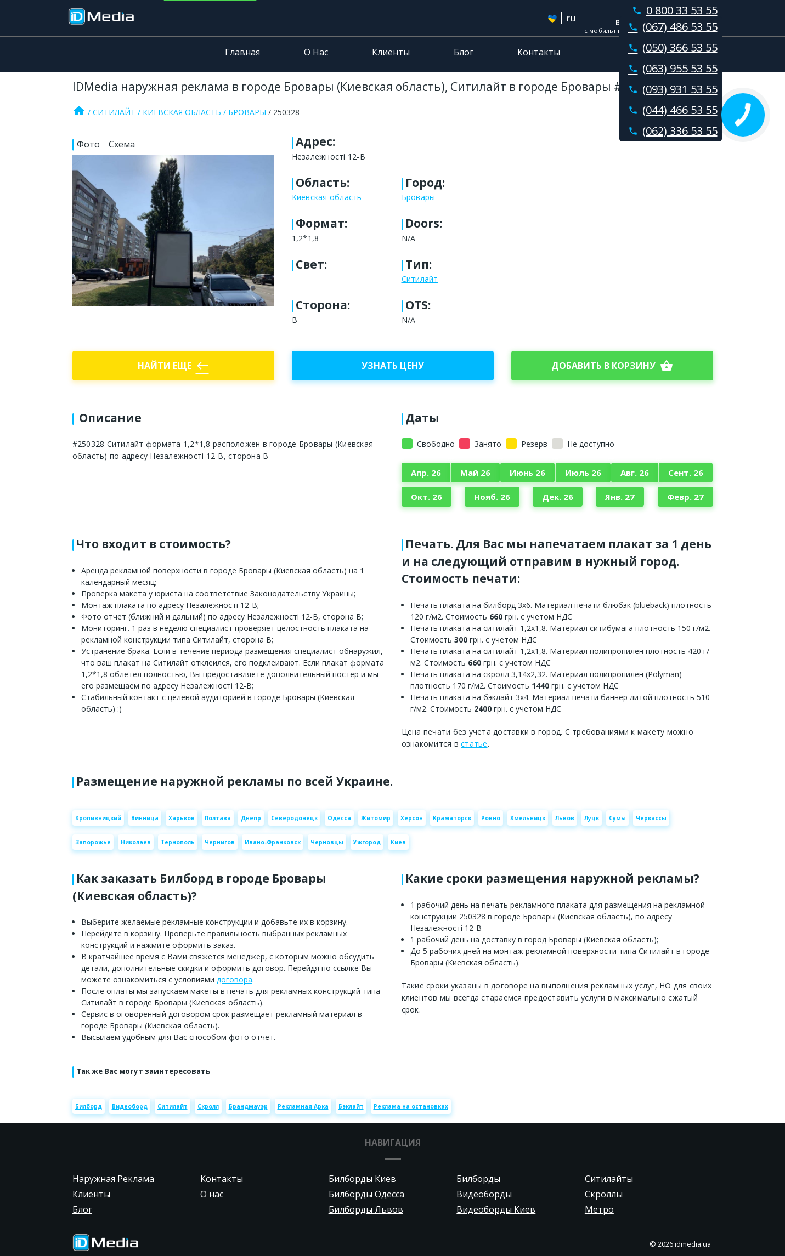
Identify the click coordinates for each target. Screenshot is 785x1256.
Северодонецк (294, 818)
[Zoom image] (173, 230)
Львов (564, 818)
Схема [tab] (122, 144)
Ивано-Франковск (273, 842)
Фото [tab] (88, 144)
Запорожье (93, 842)
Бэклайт (351, 1106)
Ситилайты (609, 1179)
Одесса (339, 818)
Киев (398, 842)
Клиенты (391, 52)
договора (234, 979)
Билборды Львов (366, 1209)
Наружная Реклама (113, 1179)
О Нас (316, 52)
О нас (211, 1194)
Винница (145, 818)
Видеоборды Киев (495, 1209)
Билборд (88, 1106)
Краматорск (452, 818)
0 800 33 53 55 (673, 10)
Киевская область (182, 112)
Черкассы (651, 818)
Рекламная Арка (303, 1106)
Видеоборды (484, 1194)
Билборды (478, 1179)
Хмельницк (527, 818)
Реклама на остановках (411, 1106)
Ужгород (367, 842)
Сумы (617, 818)
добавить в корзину (612, 365)
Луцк (591, 818)
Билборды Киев (362, 1179)
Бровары (247, 112)
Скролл (208, 1106)
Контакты (538, 52)
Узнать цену (393, 366)
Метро (599, 1209)
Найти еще (173, 365)
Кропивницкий (98, 818)
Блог (463, 52)
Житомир (376, 818)
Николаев (136, 842)
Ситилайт (114, 112)
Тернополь (178, 842)
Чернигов (220, 842)
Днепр (251, 818)
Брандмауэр (248, 1106)
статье (474, 743)
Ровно (490, 818)
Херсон (411, 818)
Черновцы (326, 842)
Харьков (181, 818)
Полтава (218, 818)
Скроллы (604, 1194)
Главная (242, 52)
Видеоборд (130, 1106)
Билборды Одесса (366, 1194)
